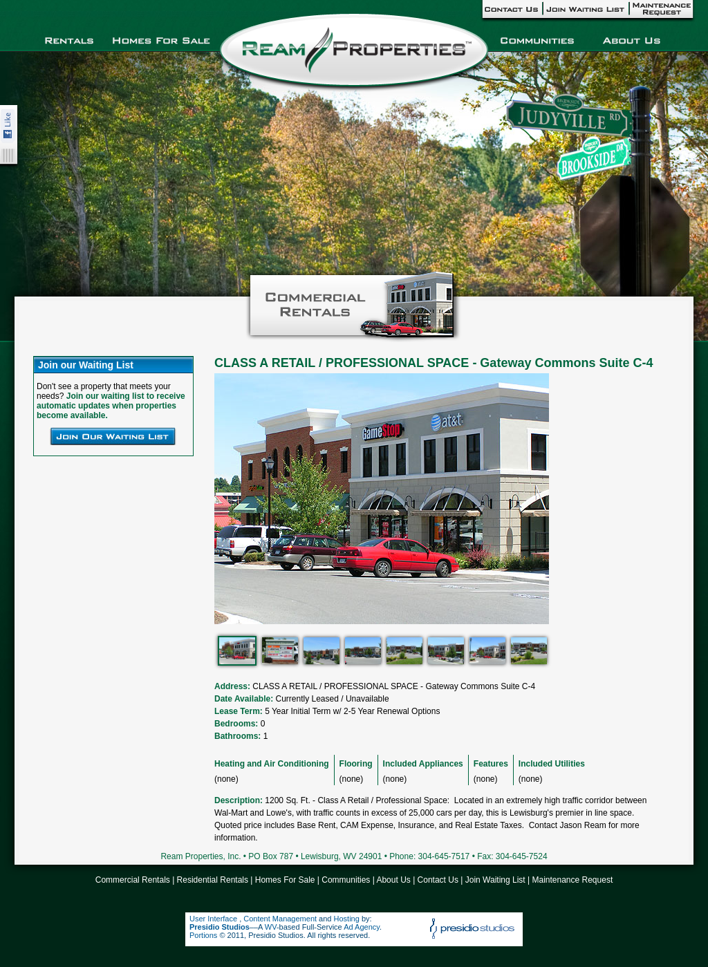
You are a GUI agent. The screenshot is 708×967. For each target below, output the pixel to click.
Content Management (280, 918)
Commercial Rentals (132, 880)
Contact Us (438, 880)
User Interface (214, 918)
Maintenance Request (572, 880)
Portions (203, 935)
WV (271, 927)
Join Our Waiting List (112, 436)
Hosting (347, 918)
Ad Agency (362, 927)
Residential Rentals (212, 880)
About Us (393, 880)
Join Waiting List (495, 880)
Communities (346, 880)
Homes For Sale (285, 880)
